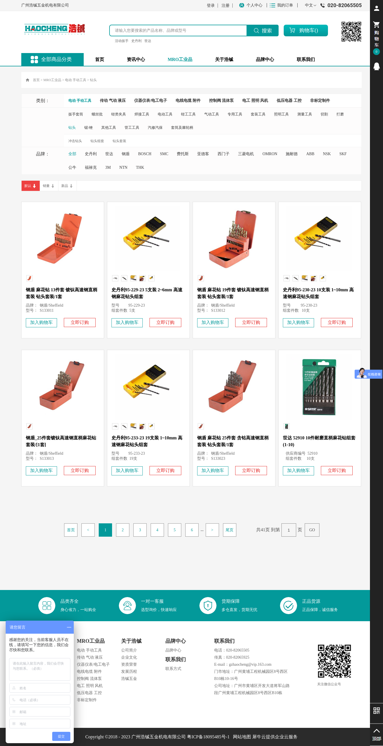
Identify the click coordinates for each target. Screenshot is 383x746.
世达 (147, 41)
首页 (99, 59)
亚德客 (203, 154)
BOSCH (144, 154)
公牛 (72, 167)
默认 (27, 186)
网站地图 (241, 736)
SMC (164, 154)
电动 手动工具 (75, 80)
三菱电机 (246, 154)
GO (312, 530)
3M (108, 167)
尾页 (229, 530)
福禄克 (91, 167)
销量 (46, 186)
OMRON (269, 154)
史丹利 (136, 41)
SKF (343, 154)
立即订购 (80, 322)
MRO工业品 (52, 80)
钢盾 (126, 154)
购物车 (307, 30)
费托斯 (183, 154)
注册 (226, 5)
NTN (123, 167)
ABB (310, 154)
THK (140, 167)
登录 (211, 5)
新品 (64, 186)
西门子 (224, 154)
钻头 (93, 80)
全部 (72, 154)
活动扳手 (122, 41)
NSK (327, 154)
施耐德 (292, 154)
